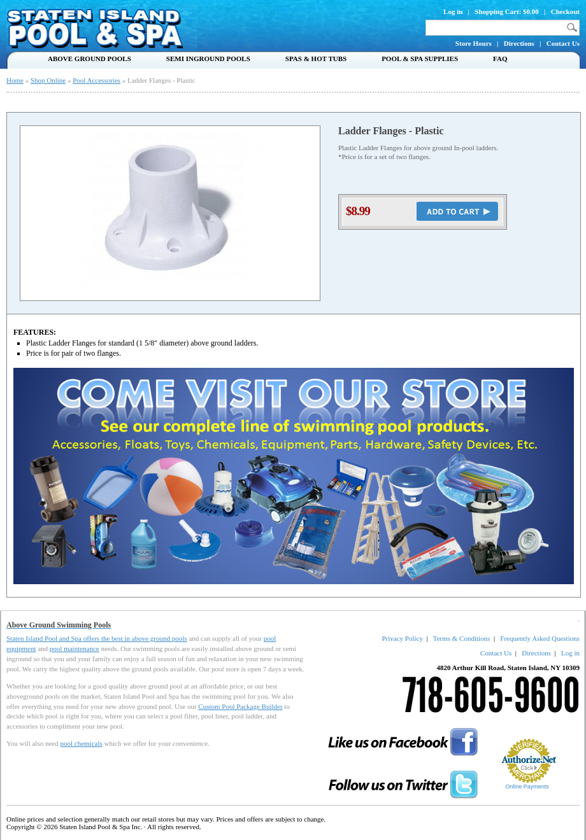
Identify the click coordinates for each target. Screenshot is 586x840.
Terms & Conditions (461, 638)
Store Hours (473, 43)
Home (15, 80)
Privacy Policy (402, 638)
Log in (452, 11)
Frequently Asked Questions (540, 638)
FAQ (500, 58)
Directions (519, 43)
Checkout (565, 11)
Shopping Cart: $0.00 (507, 11)
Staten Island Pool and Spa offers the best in (69, 638)
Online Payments (527, 786)
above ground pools (159, 638)
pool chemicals (81, 743)
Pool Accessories (96, 80)
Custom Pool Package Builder (240, 706)
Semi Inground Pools (208, 58)
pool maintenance (74, 648)
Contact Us (563, 43)
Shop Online (48, 80)
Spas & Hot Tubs (316, 58)
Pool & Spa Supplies (420, 58)
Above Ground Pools (89, 58)
